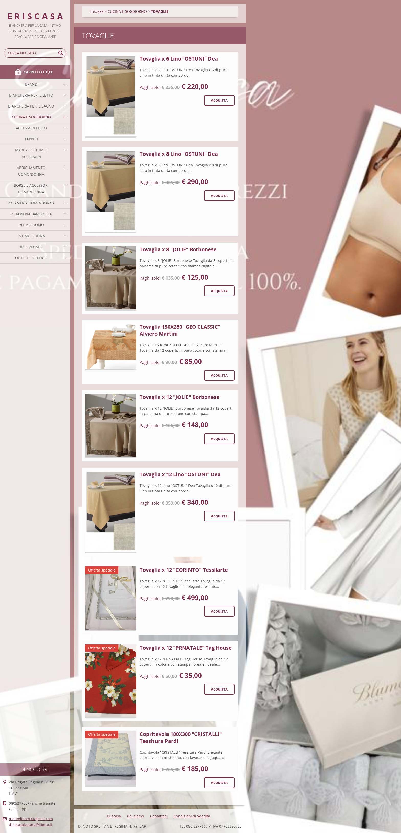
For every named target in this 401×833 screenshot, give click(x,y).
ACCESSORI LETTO (31, 128)
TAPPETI (31, 139)
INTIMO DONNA (31, 235)
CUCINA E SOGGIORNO (31, 117)
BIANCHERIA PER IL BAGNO (31, 106)
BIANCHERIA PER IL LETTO (31, 95)
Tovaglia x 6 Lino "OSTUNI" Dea (179, 58)
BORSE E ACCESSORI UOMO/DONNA (31, 188)
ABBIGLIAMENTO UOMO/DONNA (31, 171)
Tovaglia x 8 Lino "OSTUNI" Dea (179, 153)
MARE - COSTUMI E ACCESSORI (31, 153)
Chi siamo (135, 816)
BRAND (31, 84)
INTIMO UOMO (31, 224)
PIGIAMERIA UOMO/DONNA (31, 202)
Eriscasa (97, 11)
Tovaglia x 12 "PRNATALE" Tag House (186, 647)
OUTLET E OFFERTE (31, 257)
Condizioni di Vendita (192, 816)
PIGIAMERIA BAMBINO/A (31, 213)
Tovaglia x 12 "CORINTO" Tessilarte (184, 569)
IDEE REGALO (31, 246)
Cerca (61, 53)
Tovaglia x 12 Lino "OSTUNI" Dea (180, 474)
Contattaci (159, 816)
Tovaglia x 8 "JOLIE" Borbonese (178, 249)
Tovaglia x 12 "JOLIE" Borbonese (179, 397)
